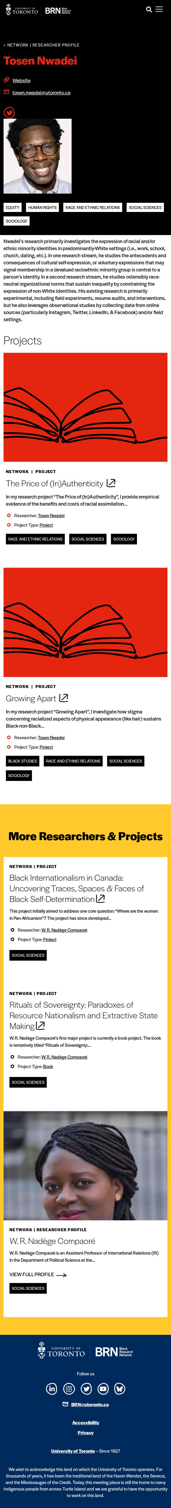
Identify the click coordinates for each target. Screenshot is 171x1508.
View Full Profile (38, 1274)
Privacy (85, 1432)
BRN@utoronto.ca (90, 1404)
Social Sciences (145, 207)
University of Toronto (73, 1451)
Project (46, 525)
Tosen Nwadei (51, 515)
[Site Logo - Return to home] (38, 9)
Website (21, 80)
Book (48, 1066)
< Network (16, 45)
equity (12, 207)
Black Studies (22, 761)
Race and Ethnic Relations (93, 207)
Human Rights (42, 207)
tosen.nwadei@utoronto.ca (41, 92)
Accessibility (85, 1422)
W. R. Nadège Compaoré (64, 930)
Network (17, 471)
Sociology (16, 221)
